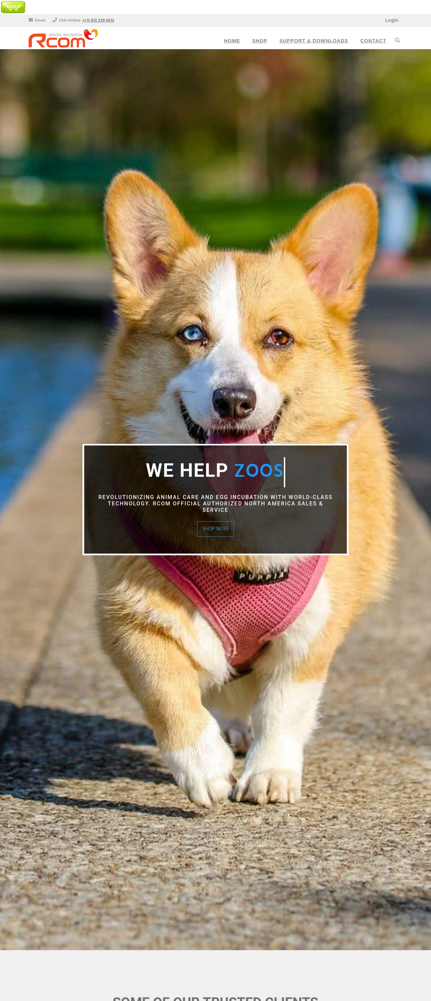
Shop (259, 40)
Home (232, 40)
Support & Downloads (313, 40)
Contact (373, 40)
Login (391, 21)
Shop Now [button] (215, 529)
